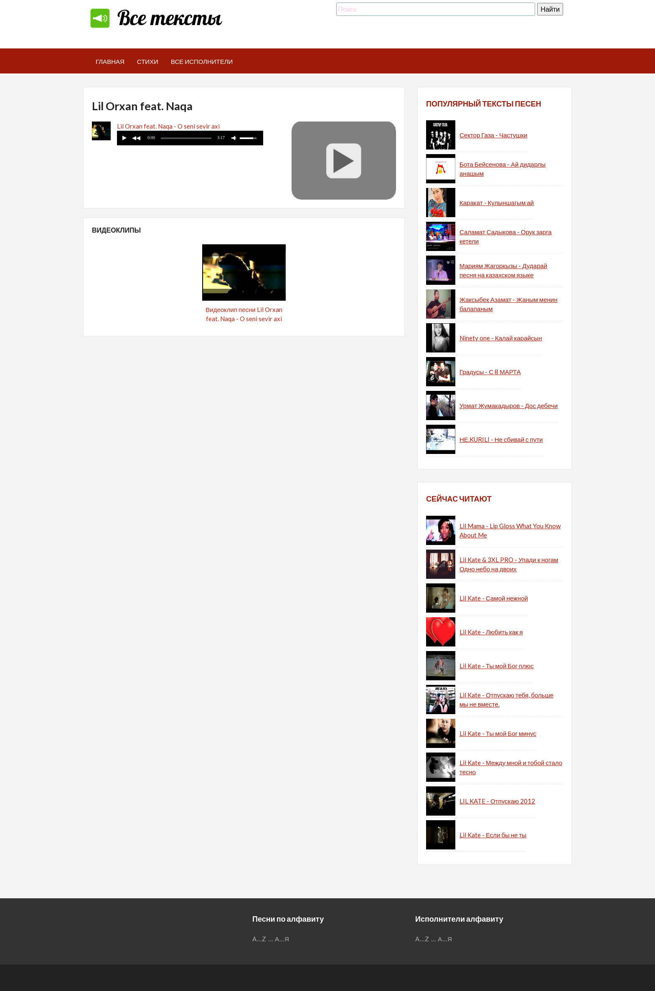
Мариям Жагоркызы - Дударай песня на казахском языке (503, 270)
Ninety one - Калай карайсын (501, 338)
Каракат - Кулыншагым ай (497, 202)
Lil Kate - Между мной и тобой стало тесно (511, 767)
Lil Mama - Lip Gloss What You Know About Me (510, 530)
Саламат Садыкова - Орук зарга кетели (506, 236)
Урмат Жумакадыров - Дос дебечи (509, 405)
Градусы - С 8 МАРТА (490, 371)
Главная (110, 61)
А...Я (282, 939)
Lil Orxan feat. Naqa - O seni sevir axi (168, 126)
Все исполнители (202, 61)
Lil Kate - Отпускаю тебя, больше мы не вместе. (506, 699)
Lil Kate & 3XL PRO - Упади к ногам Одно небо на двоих (509, 564)
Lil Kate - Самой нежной (494, 598)
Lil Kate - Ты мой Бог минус (498, 733)
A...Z (259, 939)
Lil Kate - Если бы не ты (493, 835)
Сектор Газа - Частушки (493, 135)
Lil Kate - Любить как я (491, 632)
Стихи (147, 61)
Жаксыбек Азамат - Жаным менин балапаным (508, 304)
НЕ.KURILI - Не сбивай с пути (501, 439)
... (270, 939)
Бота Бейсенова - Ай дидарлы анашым (503, 168)
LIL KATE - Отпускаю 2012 (497, 801)
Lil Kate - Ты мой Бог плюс (497, 665)
